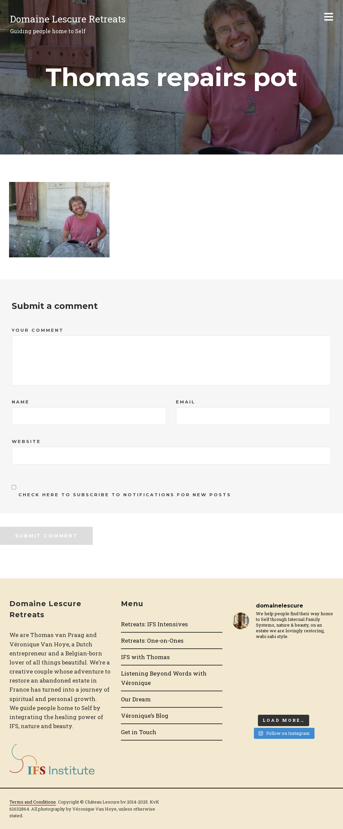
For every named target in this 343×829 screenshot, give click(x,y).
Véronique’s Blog (144, 715)
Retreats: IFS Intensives (154, 624)
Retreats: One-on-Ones (152, 640)
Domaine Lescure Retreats (68, 19)
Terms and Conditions (32, 802)
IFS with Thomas (145, 657)
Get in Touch (138, 732)
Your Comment (38, 330)
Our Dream (136, 699)
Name (20, 401)
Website (26, 441)
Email (185, 401)
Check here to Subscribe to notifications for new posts (121, 487)
